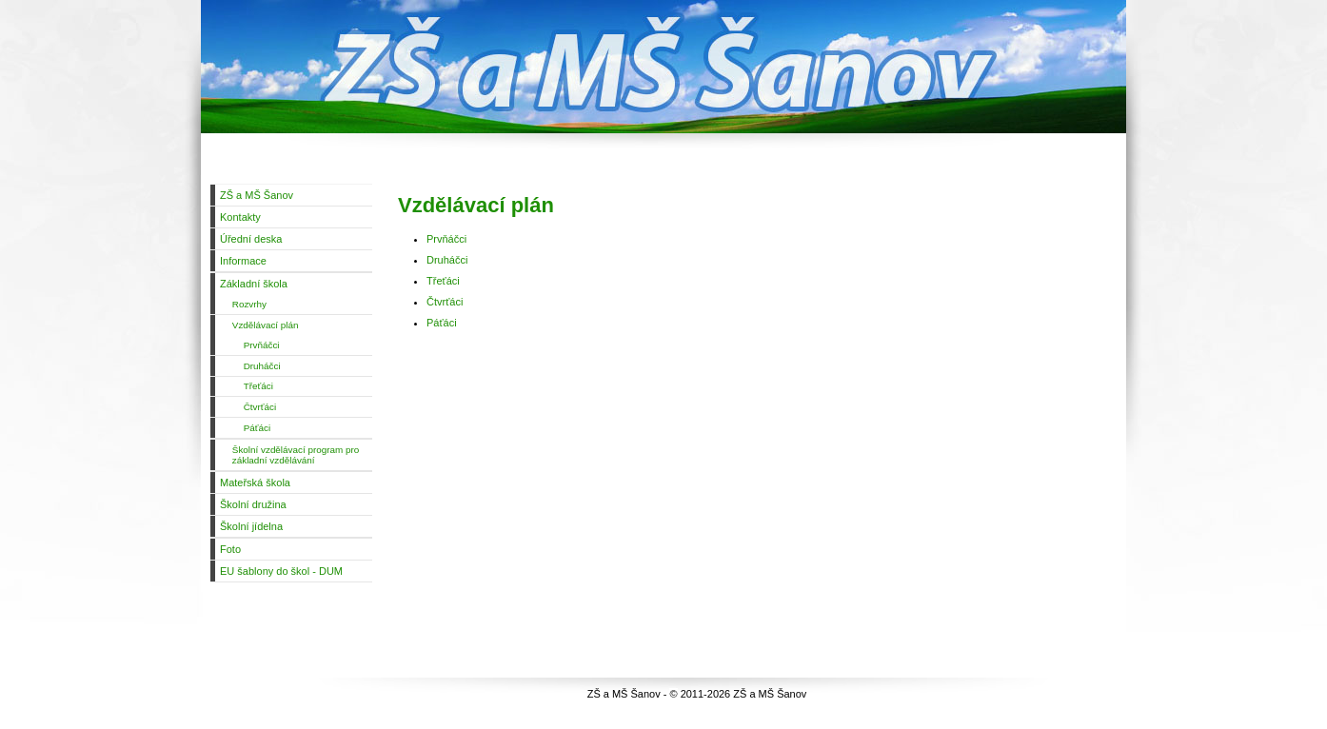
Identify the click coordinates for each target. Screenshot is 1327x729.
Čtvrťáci (444, 301)
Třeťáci (443, 280)
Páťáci (441, 322)
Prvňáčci (446, 239)
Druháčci (446, 260)
